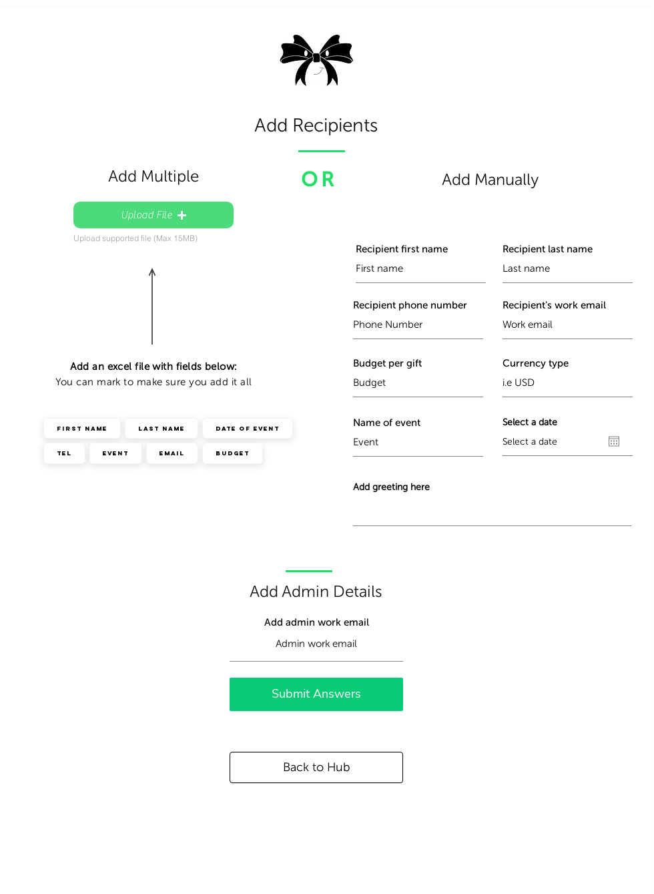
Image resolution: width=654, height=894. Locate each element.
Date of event (247, 428)
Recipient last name (548, 249)
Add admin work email (316, 623)
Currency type (536, 364)
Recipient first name (402, 249)
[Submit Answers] (316, 694)
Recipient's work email (554, 305)
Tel (64, 453)
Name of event (386, 423)
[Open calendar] (614, 441)
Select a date (530, 422)
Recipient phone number (410, 305)
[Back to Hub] (316, 767)
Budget (232, 453)
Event (115, 453)
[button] (153, 215)
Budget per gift (387, 364)
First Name (81, 428)
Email (172, 453)
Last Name (161, 428)
